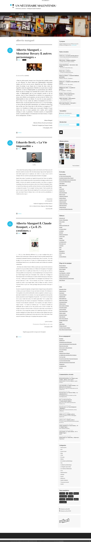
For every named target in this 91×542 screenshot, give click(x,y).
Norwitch (61, 351)
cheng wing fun (69, 499)
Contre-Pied (62, 236)
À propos (30, 14)
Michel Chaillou (62, 174)
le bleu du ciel (62, 218)
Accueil (12, 14)
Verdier (60, 227)
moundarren (62, 493)
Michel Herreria (62, 291)
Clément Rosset (62, 207)
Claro (60, 187)
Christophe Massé (63, 302)
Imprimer (18, 132)
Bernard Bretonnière (64, 378)
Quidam (60, 238)
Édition (62, 459)
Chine (62, 455)
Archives (21, 14)
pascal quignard (63, 502)
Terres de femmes (63, 349)
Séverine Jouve (62, 392)
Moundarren (62, 251)
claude (60, 414)
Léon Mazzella (62, 385)
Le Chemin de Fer (62, 242)
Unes (60, 249)
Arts (61, 449)
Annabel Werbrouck (63, 320)
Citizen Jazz (61, 271)
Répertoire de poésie (63, 346)
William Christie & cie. (63, 276)
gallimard (76, 499)
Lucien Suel (61, 189)
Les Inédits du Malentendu (66, 468)
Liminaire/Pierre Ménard (64, 353)
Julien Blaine (62, 183)
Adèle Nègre (62, 324)
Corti (60, 254)
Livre (62, 470)
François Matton (62, 294)
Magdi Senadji (62, 296)
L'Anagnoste (61, 364)
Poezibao (61, 338)
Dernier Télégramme (63, 220)
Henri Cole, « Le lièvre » (65, 71)
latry (60, 399)
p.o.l (67, 493)
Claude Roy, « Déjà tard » (73, 437)
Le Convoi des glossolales (64, 360)
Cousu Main (61, 240)
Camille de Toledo (63, 200)
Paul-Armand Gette (63, 311)
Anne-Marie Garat (63, 185)
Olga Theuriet (62, 316)
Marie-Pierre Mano (63, 300)
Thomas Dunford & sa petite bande (66, 278)
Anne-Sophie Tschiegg (64, 305)
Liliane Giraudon (62, 201)
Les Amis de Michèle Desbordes (65, 209)
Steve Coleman (62, 269)
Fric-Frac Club (62, 357)
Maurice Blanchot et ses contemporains (67, 179)
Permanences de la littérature (65, 342)
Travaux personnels (65, 482)
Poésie (62, 476)
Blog (62, 453)
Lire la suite (74, 45)
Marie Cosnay (62, 194)
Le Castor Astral (62, 229)
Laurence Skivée (62, 309)
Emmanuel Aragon (63, 315)
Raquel (60, 322)
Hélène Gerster (62, 304)
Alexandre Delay (62, 289)
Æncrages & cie (62, 243)
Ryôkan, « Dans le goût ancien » (67, 93)
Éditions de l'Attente (63, 234)
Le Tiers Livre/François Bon (65, 176)
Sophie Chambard (64, 480)
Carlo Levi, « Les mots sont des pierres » (69, 55)
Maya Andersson (62, 298)
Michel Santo (62, 437)
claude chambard (63, 425)
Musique (62, 474)
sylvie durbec (62, 431)
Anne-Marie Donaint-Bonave (65, 329)
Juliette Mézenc (62, 198)
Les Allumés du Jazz (63, 267)
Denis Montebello (63, 192)
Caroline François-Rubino (64, 327)
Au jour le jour (63, 451)
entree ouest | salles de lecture (65, 347)
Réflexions (63, 478)
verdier (70, 493)
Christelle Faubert (63, 307)
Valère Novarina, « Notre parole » (67, 98)
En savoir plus (61, 540)
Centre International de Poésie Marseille (67, 344)
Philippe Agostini (62, 326)
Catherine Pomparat (63, 196)
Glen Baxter (61, 293)
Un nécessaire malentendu (36, 5)
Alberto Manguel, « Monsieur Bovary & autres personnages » (34, 53)
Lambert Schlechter (63, 203)
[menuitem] (13, 14)
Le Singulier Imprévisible (66, 466)
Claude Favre (62, 190)
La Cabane (61, 231)
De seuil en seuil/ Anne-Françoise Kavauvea (68, 358)
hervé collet (70, 496)
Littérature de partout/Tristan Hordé (67, 362)
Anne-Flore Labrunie (63, 318)
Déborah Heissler (63, 205)
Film (61, 462)
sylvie (60, 419)
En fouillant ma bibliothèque (66, 461)
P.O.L (60, 223)
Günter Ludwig (62, 313)
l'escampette (62, 499)
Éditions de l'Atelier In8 (64, 225)
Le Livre (61, 368)
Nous (60, 247)
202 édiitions (62, 253)
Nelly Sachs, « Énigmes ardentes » (67, 60)
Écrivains (62, 457)
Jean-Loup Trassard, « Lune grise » (67, 103)
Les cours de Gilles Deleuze (65, 181)
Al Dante (61, 232)
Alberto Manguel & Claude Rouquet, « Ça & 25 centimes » (34, 227)
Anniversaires (63, 447)
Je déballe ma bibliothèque (66, 464)
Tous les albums (75, 165)
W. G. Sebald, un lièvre (69, 414)
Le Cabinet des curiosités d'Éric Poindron (67, 355)
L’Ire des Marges (62, 256)
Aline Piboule (62, 280)
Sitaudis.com (62, 340)
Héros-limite (62, 221)
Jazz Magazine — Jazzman (64, 273)
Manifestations (64, 472)
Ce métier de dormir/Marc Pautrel (66, 178)
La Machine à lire (62, 366)
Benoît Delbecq (62, 265)
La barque (61, 245)
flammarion (76, 493)
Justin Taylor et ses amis (64, 274)
